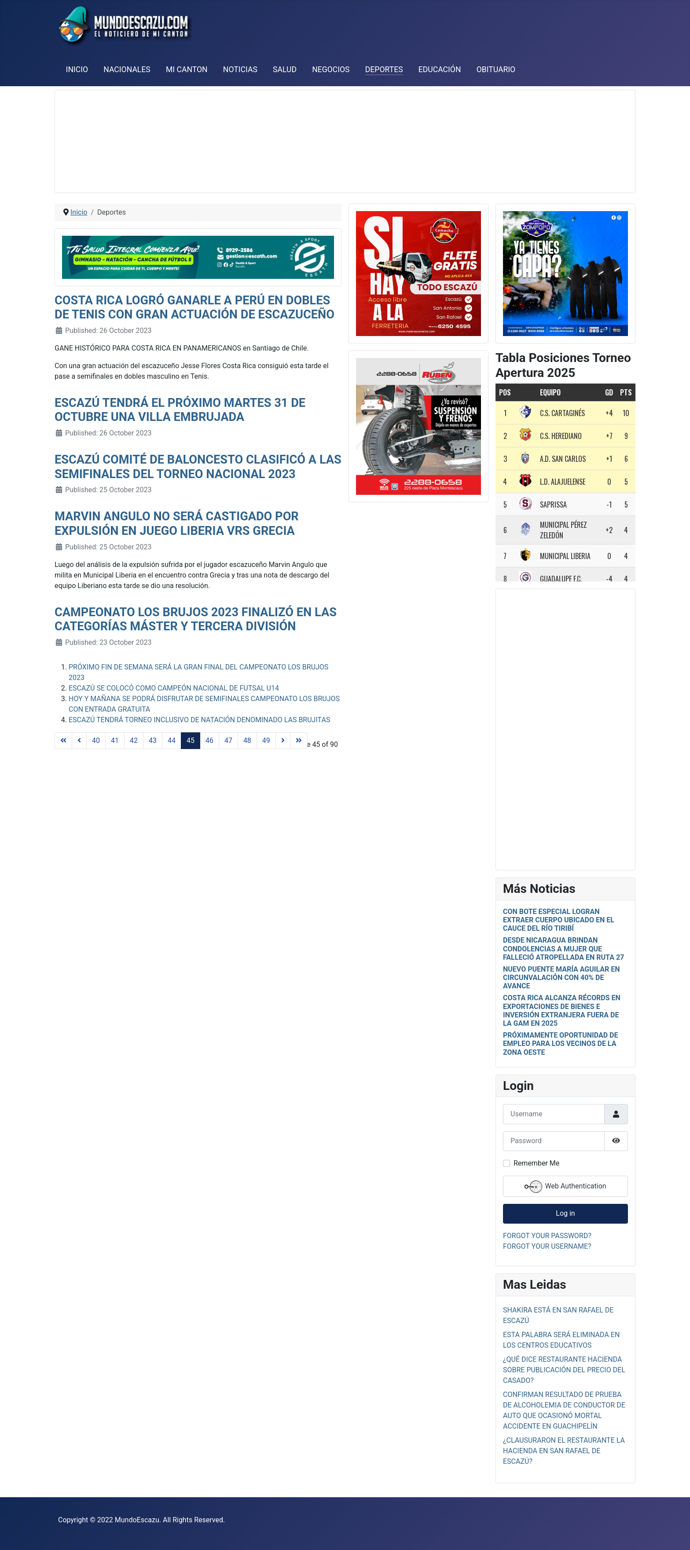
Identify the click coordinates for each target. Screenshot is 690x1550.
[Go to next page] (282, 740)
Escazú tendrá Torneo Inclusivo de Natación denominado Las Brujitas (199, 720)
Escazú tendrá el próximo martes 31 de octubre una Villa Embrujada (180, 410)
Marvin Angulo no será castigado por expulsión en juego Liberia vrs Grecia (177, 523)
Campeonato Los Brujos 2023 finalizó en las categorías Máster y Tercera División (196, 619)
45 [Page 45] (191, 740)
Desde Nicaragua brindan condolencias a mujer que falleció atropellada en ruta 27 (563, 948)
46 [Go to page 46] (209, 740)
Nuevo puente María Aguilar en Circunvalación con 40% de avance (561, 977)
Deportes (384, 69)
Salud (285, 69)
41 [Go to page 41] (115, 740)
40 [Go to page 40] (96, 740)
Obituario (496, 69)
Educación (439, 69)
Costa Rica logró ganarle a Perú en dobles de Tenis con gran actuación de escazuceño (194, 307)
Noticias (240, 69)
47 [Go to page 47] (228, 740)
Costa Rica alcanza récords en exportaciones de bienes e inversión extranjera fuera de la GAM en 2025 (561, 1010)
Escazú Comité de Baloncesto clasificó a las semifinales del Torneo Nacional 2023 (198, 467)
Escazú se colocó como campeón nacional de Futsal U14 (174, 688)
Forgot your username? (547, 1246)
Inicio (77, 69)
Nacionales (126, 69)
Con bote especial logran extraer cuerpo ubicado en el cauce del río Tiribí (558, 919)
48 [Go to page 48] (247, 740)
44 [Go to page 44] (172, 740)
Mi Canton (187, 69)
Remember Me (536, 1163)
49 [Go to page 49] (266, 740)
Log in (565, 1213)
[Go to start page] (63, 740)
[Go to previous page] (79, 740)
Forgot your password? (547, 1236)
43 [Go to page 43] (153, 740)
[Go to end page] (299, 740)
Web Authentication (565, 1186)
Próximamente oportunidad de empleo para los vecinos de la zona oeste (560, 1043)
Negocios (330, 69)
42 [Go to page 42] (134, 740)
